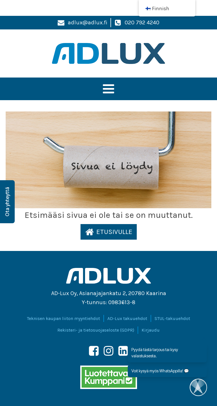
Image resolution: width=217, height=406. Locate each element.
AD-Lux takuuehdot (127, 318)
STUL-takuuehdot (172, 318)
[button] (109, 231)
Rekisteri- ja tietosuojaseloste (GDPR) (95, 330)
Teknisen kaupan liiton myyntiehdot (63, 318)
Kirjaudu (151, 330)
